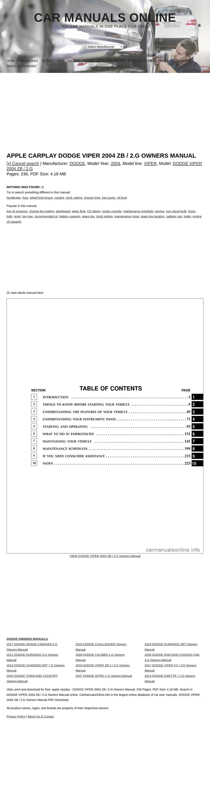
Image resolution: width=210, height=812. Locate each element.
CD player (93, 215)
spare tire (88, 220)
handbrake (14, 201)
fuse (25, 201)
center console (111, 215)
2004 (115, 163)
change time (92, 201)
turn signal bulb (176, 215)
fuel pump (108, 201)
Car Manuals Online (105, 17)
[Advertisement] (105, 103)
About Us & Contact (117, 797)
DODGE (77, 163)
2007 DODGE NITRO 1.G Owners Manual (104, 730)
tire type (27, 220)
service (159, 215)
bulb (9, 220)
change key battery (41, 215)
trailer (187, 220)
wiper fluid (78, 215)
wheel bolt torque (41, 201)
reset (17, 220)
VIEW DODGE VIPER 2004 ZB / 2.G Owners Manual (105, 570)
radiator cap (174, 220)
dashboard (63, 215)
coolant (59, 201)
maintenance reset (126, 220)
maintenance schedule (138, 215)
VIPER (150, 163)
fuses (191, 215)
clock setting (74, 201)
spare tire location (152, 220)
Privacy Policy (88, 797)
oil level (122, 201)
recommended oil (46, 220)
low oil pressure (17, 215)
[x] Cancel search (23, 163)
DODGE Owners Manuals (35, 674)
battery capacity (69, 220)
